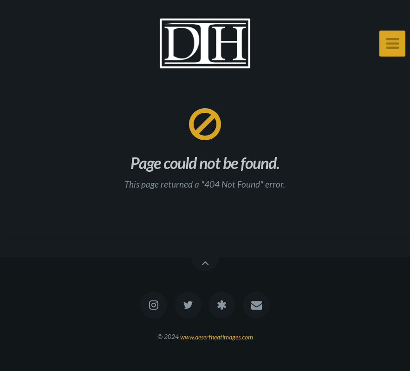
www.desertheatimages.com (216, 336)
